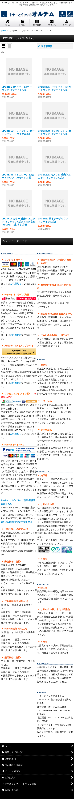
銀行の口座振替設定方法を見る (16, 522)
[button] (4, 14)
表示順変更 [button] (45, 46)
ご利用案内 (15, 283)
